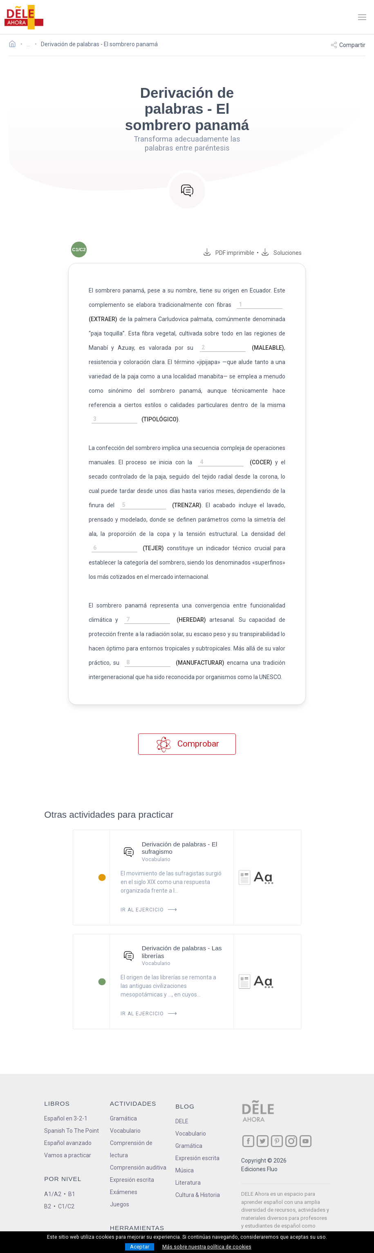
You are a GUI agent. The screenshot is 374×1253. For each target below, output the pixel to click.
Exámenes (123, 1177)
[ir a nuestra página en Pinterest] (277, 1127)
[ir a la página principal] (23, 17)
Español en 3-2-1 (65, 1104)
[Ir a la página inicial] (14, 45)
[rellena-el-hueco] (268, 305)
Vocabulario (125, 1116)
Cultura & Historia (197, 1180)
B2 (47, 1192)
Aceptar (139, 1247)
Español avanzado (68, 1128)
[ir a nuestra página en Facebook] (248, 1127)
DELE (181, 1107)
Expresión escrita (132, 1165)
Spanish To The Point (71, 1116)
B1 (71, 1180)
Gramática (123, 1104)
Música (184, 1156)
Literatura (188, 1168)
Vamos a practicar (67, 1141)
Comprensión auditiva (138, 1153)
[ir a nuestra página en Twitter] (262, 1127)
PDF (241, 253)
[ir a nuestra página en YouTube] (305, 1127)
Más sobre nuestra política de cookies (206, 1247)
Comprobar (187, 730)
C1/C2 (66, 1192)
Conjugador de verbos (138, 1229)
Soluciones (295, 253)
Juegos (119, 1190)
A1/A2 (52, 1180)
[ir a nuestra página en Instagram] (291, 1127)
